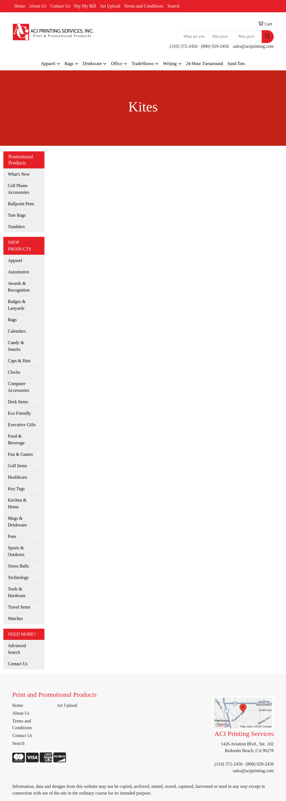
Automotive (18, 272)
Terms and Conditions (143, 6)
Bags (69, 63)
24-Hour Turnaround (204, 63)
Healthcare (17, 477)
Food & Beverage (16, 439)
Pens (12, 536)
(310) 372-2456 (183, 46)
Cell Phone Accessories (18, 189)
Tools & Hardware (16, 592)
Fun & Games (20, 454)
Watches (15, 618)
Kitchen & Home (17, 503)
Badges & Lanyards (17, 305)
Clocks (14, 372)
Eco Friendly (19, 413)
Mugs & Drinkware (17, 521)
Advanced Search (17, 649)
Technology (18, 577)
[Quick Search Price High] (248, 36)
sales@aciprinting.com (253, 46)
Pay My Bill (85, 6)
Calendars (17, 331)
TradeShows (143, 63)
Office (116, 63)
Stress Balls (18, 566)
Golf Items (17, 465)
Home (19, 6)
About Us (37, 6)
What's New (19, 174)
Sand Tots (236, 63)
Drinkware (92, 63)
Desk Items (18, 401)
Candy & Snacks (16, 346)
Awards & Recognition (19, 286)
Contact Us (60, 6)
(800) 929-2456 (215, 46)
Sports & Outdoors (16, 551)
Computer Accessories (18, 387)
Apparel (48, 63)
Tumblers (16, 226)
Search (173, 6)
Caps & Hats (19, 360)
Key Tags (16, 488)
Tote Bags (17, 215)
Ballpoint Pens (21, 203)
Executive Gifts (22, 424)
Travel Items (19, 607)
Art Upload (110, 6)
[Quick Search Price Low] (222, 36)
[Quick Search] (192, 36)
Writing (170, 63)
